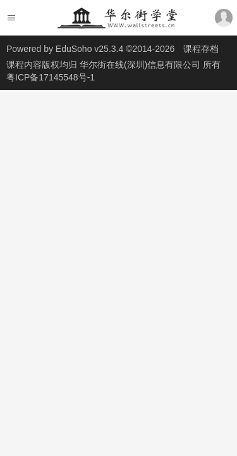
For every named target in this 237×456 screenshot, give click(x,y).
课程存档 (201, 49)
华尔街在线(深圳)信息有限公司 (141, 65)
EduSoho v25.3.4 (89, 49)
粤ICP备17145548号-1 (50, 77)
